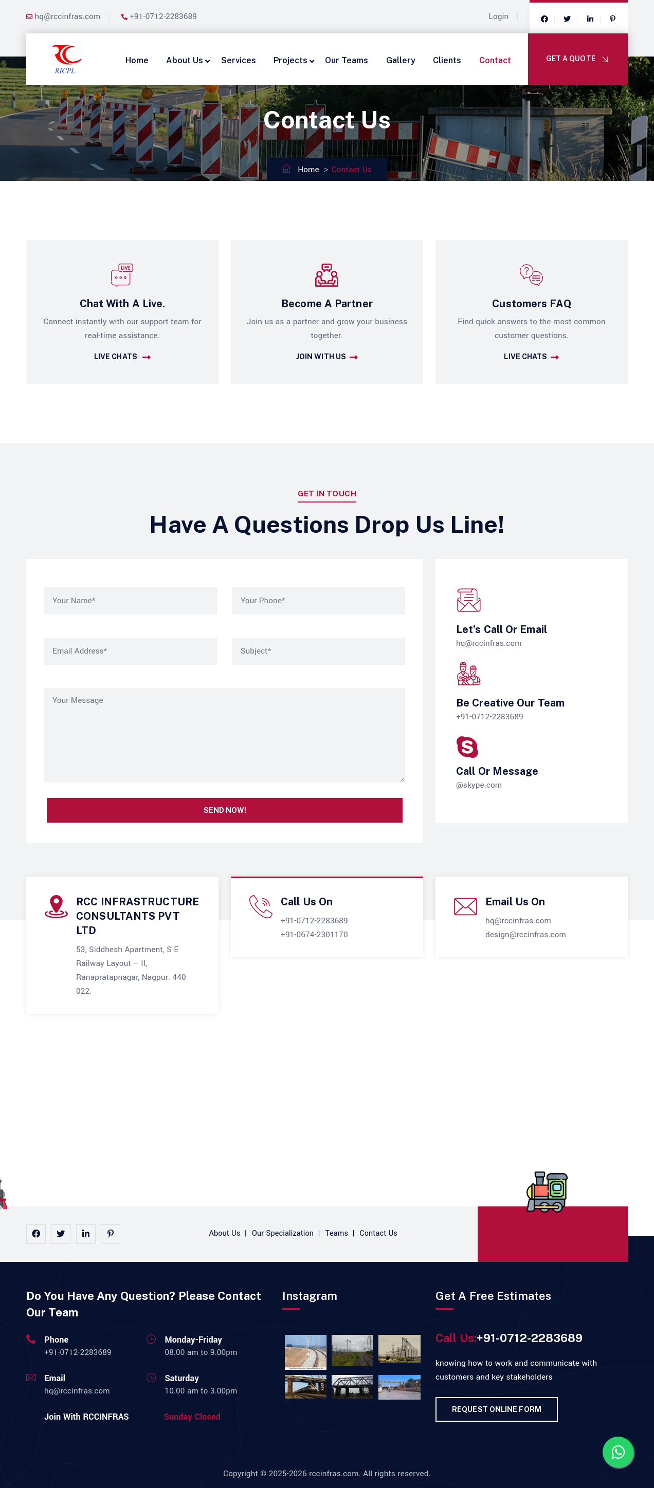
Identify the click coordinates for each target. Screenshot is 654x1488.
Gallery (400, 60)
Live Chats (122, 357)
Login (499, 16)
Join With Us (327, 357)
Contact (495, 60)
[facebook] (544, 19)
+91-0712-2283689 (163, 16)
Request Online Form (496, 1409)
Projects (290, 60)
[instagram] (60, 1234)
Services (238, 60)
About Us (184, 60)
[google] (590, 19)
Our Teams (346, 60)
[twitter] (567, 19)
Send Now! (225, 810)
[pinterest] (110, 1234)
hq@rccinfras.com (68, 16)
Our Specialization (283, 1233)
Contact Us (378, 1233)
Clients (447, 60)
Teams (337, 1233)
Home (137, 60)
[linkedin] (86, 1234)
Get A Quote (578, 59)
